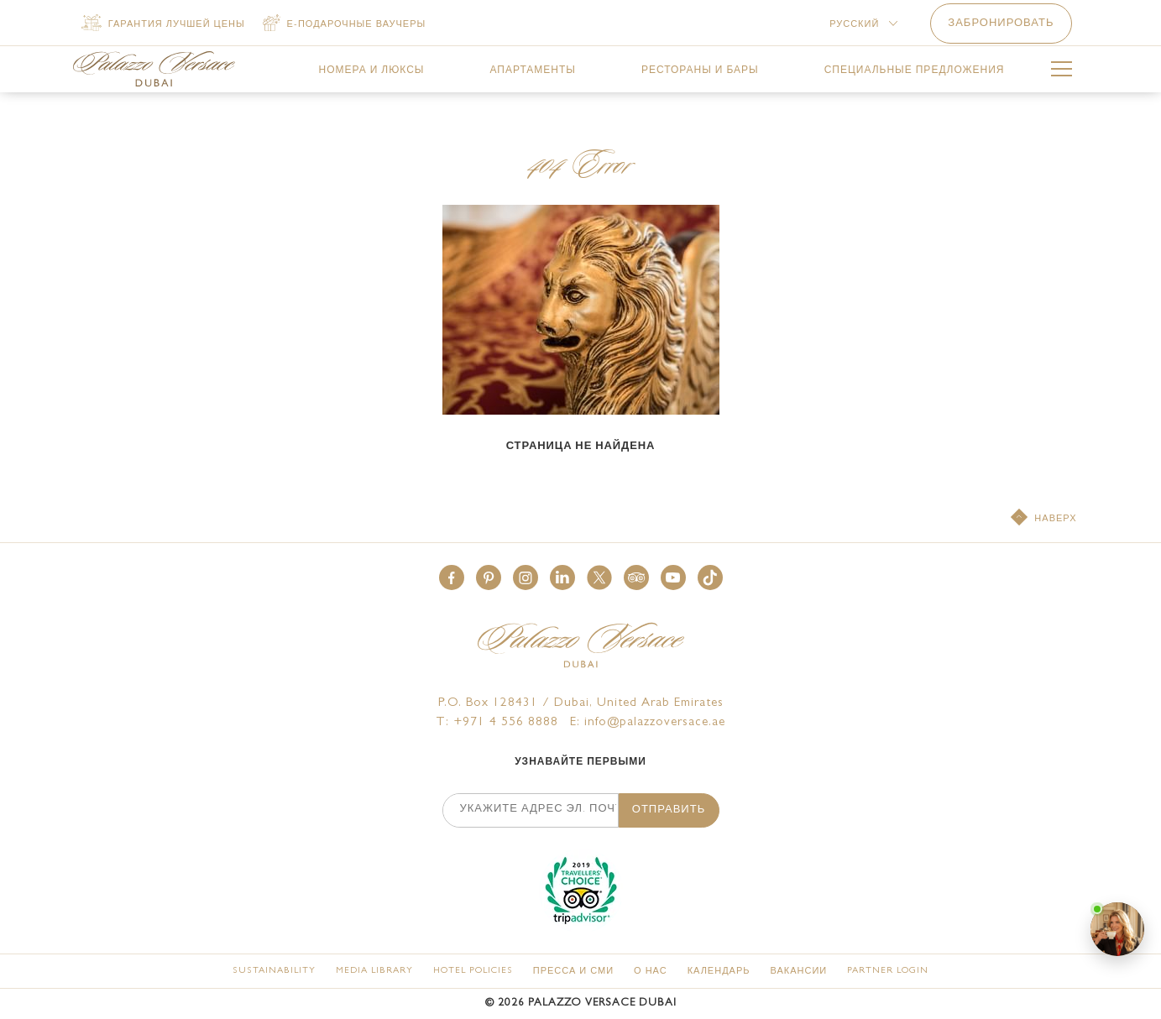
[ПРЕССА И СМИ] (573, 971)
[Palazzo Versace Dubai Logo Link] (154, 68)
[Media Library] (374, 970)
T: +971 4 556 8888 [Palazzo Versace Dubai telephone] (497, 723)
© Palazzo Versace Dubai (581, 1003)
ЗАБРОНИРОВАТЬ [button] (1001, 23)
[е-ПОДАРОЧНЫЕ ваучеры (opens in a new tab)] (344, 24)
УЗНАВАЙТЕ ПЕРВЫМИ (580, 763)
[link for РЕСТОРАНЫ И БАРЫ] (700, 70)
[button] (451, 577)
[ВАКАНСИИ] (798, 971)
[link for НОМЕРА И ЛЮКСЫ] (372, 70)
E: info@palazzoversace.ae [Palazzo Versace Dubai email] (647, 723)
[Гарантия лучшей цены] (163, 24)
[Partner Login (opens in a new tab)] (887, 970)
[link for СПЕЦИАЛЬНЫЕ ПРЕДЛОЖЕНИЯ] (914, 70)
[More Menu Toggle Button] (1061, 71)
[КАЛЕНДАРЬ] (719, 971)
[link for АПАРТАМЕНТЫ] (532, 70)
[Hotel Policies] (473, 970)
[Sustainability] (274, 970)
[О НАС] (650, 971)
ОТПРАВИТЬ (668, 810)
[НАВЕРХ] (1043, 519)
